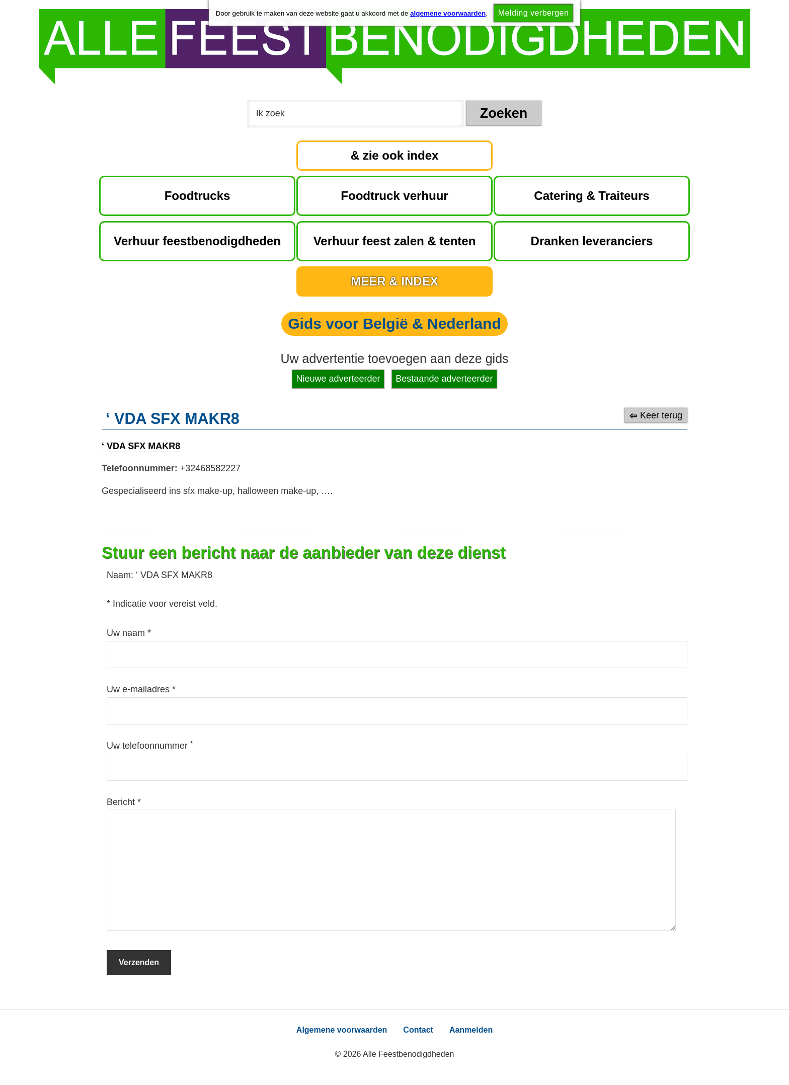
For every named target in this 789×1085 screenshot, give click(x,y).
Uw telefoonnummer (150, 746)
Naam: (121, 575)
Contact (418, 1030)
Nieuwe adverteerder (338, 379)
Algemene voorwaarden (341, 1030)
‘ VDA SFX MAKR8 (141, 446)
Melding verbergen (533, 13)
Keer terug (661, 415)
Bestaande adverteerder (444, 379)
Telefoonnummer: (140, 468)
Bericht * (124, 802)
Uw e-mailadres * (141, 689)
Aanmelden (471, 1030)
